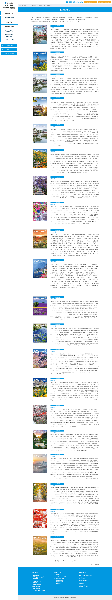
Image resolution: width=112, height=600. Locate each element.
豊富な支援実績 (36, 586)
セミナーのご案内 (9, 40)
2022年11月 (53, 485)
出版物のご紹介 (42, 5)
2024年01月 (53, 99)
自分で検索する (90, 2)
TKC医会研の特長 (9, 17)
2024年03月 (53, 54)
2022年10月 (53, 511)
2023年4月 (53, 351)
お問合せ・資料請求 (83, 586)
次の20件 (74, 561)
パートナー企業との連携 (39, 590)
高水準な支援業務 (37, 584)
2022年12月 (53, 456)
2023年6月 (53, 299)
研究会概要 (35, 578)
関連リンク (81, 583)
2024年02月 (53, 76)
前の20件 (57, 561)
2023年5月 (53, 326)
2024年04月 (53, 27)
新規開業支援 (59, 580)
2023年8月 (53, 232)
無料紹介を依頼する (104, 2)
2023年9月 (53, 204)
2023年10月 (53, 179)
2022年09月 (53, 538)
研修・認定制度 (36, 588)
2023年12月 (53, 126)
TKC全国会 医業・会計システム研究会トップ (28, 5)
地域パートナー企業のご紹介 (9, 35)
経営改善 (58, 574)
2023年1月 (53, 432)
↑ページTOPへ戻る (94, 564)
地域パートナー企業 (61, 576)
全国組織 (35, 582)
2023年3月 (53, 380)
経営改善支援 (59, 581)
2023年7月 (53, 262)
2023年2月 (53, 407)
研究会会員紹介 (9, 31)
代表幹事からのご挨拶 (38, 577)
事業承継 (58, 583)
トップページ (35, 572)
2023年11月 (53, 151)
